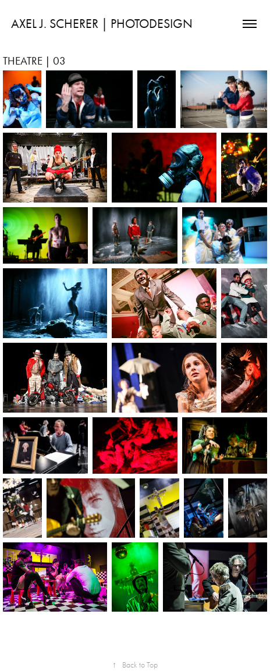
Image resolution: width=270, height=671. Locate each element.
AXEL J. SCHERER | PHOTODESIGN (102, 23)
